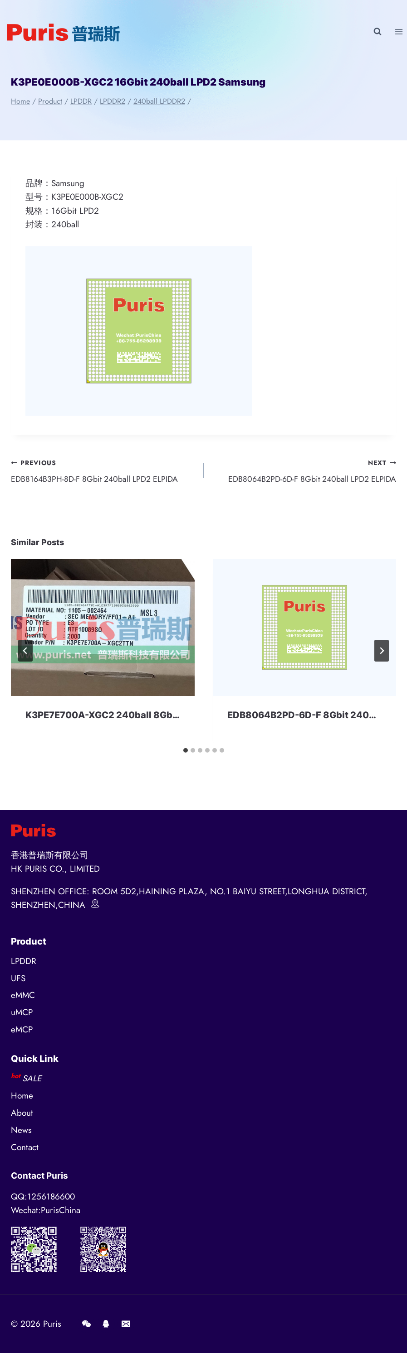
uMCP (22, 1013)
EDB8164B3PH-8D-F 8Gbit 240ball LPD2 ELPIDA (103, 471)
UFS (18, 978)
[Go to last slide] (25, 653)
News (21, 1130)
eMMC (23, 995)
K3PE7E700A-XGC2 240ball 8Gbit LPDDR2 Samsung (143, 717)
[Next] (381, 653)
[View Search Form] (377, 32)
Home (22, 1096)
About (22, 1113)
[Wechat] (86, 1324)
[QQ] (106, 1324)
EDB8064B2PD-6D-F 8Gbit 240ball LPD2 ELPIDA (304, 471)
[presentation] (103, 629)
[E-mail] (125, 1324)
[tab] (185, 752)
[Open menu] (398, 31)
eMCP (22, 1030)
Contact (25, 1148)
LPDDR (23, 961)
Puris (52, 1324)
